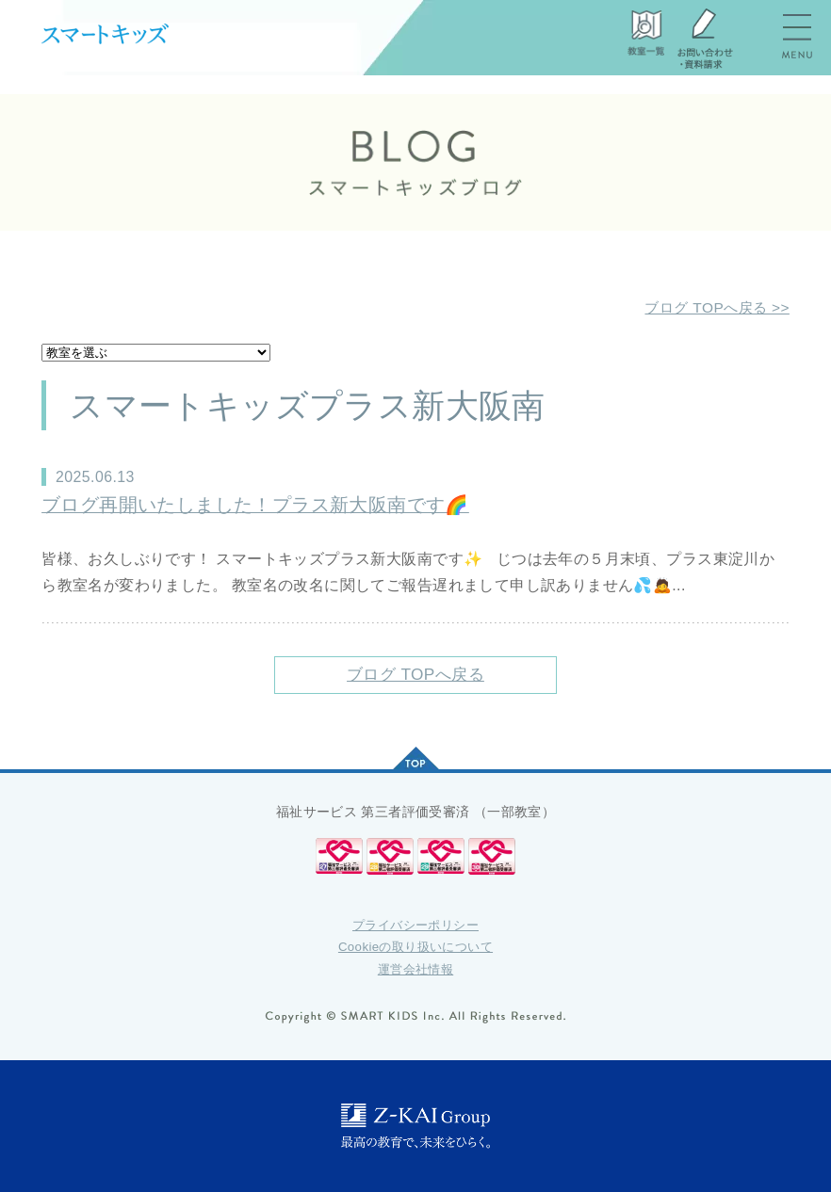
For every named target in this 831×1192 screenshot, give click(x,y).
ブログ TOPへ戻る (415, 674)
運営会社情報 (415, 968)
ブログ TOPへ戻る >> (714, 307)
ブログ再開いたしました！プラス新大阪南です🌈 (255, 504)
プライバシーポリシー (415, 925)
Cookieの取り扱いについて (415, 947)
